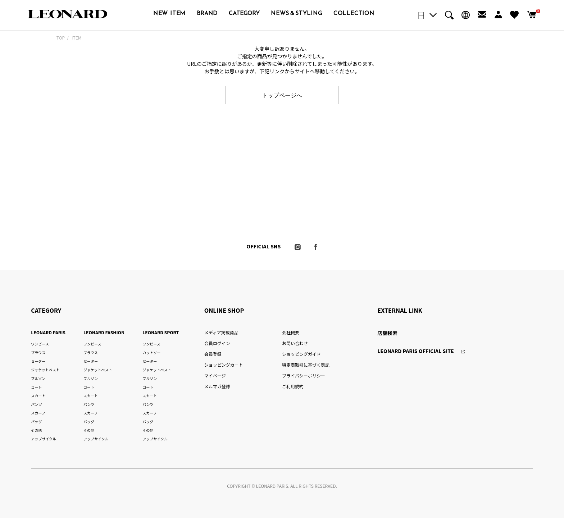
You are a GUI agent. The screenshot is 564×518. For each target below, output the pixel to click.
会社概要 (290, 332)
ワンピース (40, 344)
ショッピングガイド (301, 354)
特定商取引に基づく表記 (305, 365)
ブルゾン (38, 378)
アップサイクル (43, 438)
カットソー (151, 352)
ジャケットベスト (45, 369)
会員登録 (213, 354)
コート (36, 387)
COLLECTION (353, 14)
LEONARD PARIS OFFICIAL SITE (415, 350)
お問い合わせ (295, 343)
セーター (38, 361)
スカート (38, 395)
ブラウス (38, 352)
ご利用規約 (293, 386)
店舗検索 (387, 332)
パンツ (36, 404)
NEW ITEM (169, 14)
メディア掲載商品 (221, 332)
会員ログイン (217, 343)
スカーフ (38, 413)
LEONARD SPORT (160, 332)
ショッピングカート (223, 365)
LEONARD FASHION (103, 332)
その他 (36, 430)
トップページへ (282, 95)
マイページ (215, 375)
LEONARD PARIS (48, 332)
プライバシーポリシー (303, 375)
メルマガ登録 (217, 386)
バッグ (36, 421)
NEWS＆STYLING (296, 14)
